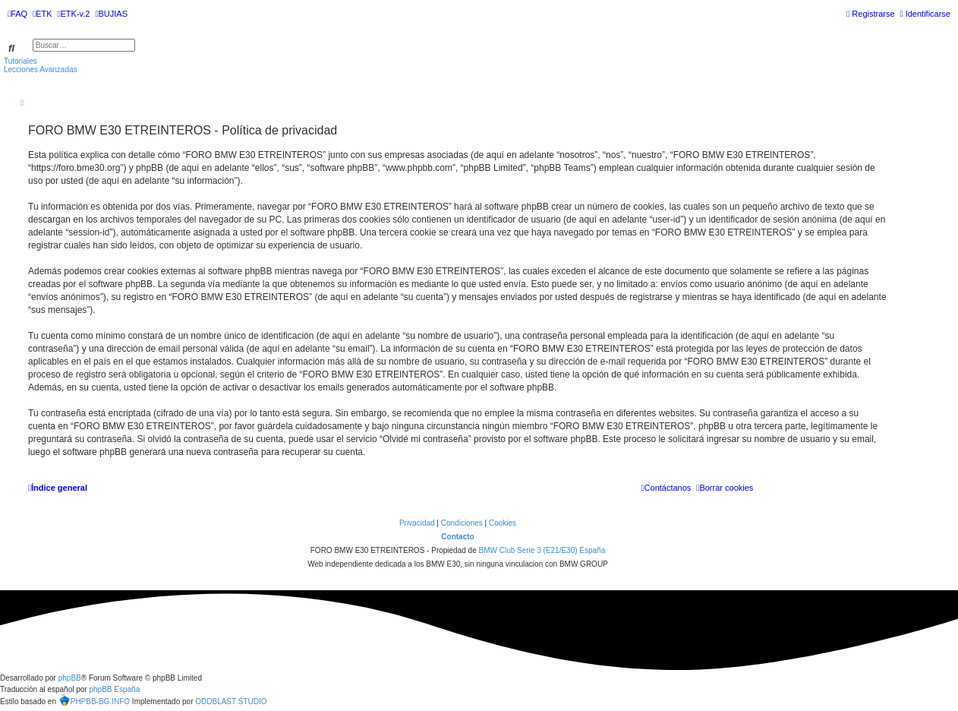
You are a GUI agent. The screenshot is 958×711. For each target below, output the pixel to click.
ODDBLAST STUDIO (230, 701)
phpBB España (114, 689)
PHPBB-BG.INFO (94, 700)
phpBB (69, 678)
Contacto (457, 536)
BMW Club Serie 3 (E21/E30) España (541, 550)
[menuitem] (17, 14)
